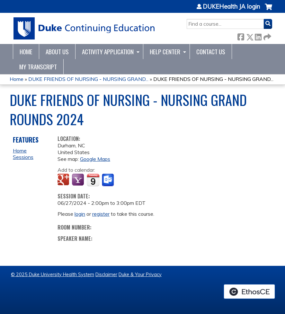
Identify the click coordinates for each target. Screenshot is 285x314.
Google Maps (95, 159)
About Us (57, 51)
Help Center (165, 51)
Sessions (23, 157)
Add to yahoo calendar (78, 180)
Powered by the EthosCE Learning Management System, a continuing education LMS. (249, 291)
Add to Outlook (108, 180)
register (101, 214)
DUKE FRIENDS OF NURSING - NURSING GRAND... (88, 79)
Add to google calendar (64, 180)
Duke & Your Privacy (140, 274)
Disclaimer (106, 274)
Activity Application (108, 51)
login (80, 214)
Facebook (240, 35)
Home (26, 51)
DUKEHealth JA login (231, 7)
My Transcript (38, 66)
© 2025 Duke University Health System (52, 274)
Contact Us (210, 51)
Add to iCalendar (93, 179)
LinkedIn (258, 35)
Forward (266, 35)
